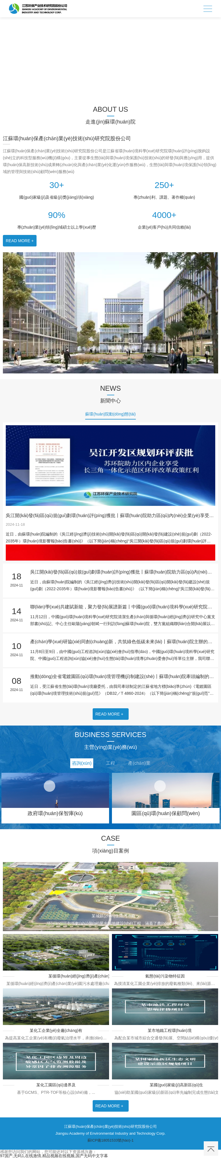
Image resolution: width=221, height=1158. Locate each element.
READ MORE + (20, 240)
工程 (110, 763)
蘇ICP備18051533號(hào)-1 (110, 1140)
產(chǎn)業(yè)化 (139, 764)
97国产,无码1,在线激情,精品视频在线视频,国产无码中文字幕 (54, 1155)
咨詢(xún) (82, 763)
